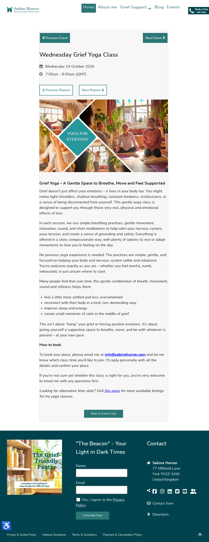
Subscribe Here (92, 515)
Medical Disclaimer (54, 534)
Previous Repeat (58, 90)
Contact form (162, 503)
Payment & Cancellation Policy (122, 534)
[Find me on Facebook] (154, 491)
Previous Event (57, 38)
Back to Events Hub (103, 413)
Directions (160, 514)
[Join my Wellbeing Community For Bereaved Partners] (193, 491)
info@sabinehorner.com (125, 355)
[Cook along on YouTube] (185, 491)
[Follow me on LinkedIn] (170, 491)
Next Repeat (91, 90)
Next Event (153, 38)
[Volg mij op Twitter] (177, 491)
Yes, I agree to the (100, 502)
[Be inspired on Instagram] (162, 491)
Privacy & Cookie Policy (21, 534)
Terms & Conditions (84, 534)
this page (112, 391)
